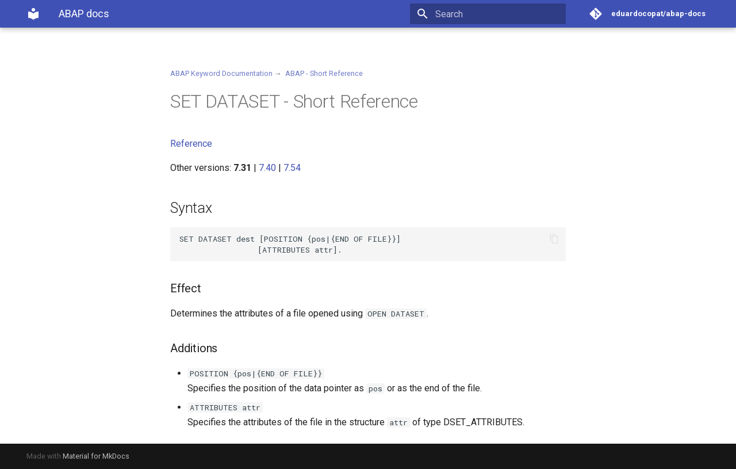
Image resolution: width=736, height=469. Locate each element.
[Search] (498, 13)
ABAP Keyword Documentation (221, 73)
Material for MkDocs (96, 456)
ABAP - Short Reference (324, 73)
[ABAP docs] (33, 13)
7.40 (267, 167)
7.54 (292, 167)
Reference (191, 143)
